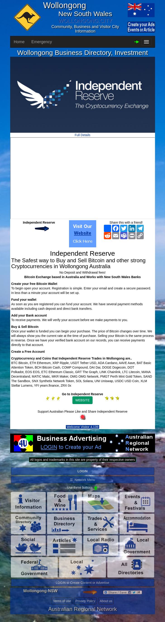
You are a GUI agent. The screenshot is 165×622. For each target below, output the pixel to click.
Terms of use (62, 601)
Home (19, 42)
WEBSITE (82, 400)
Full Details (82, 135)
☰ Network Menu (82, 480)
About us (106, 601)
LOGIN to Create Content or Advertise (82, 582)
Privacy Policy (85, 601)
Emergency (41, 42)
